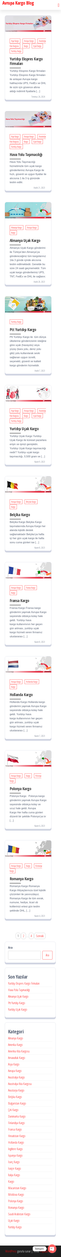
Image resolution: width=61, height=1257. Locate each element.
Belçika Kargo (31, 501)
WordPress (11, 1251)
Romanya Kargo (21, 878)
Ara (10, 947)
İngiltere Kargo (15, 1149)
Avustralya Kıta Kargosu (20, 1084)
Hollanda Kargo (32, 681)
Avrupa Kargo (29, 40)
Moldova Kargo (16, 1194)
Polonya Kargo (20, 788)
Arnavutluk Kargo (16, 1058)
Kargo (26, 45)
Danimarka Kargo (17, 1116)
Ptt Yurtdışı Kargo (23, 329)
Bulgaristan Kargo (17, 1103)
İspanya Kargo (15, 1155)
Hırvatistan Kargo (16, 1136)
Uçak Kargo (37, 45)
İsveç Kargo (14, 1162)
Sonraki (40, 936)
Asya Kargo (15, 40)
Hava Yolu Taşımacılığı (26, 154)
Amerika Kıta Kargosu (19, 1051)
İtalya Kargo (14, 1175)
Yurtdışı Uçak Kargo (24, 428)
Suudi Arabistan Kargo (19, 1214)
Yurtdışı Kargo (16, 51)
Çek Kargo (13, 1110)
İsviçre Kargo (14, 1168)
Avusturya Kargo (16, 1090)
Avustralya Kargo (16, 1077)
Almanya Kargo (16, 227)
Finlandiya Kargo (16, 1123)
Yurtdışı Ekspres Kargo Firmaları (26, 61)
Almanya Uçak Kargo (25, 240)
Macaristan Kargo (17, 1188)
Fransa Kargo (30, 587)
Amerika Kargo (15, 1045)
